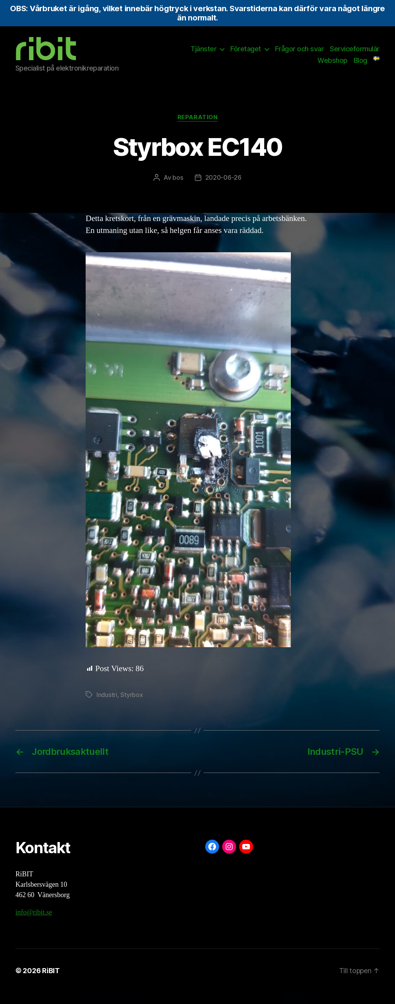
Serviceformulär (355, 55)
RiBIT (51, 982)
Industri (106, 706)
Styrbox (131, 706)
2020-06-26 (223, 189)
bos (177, 189)
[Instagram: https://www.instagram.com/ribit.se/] (229, 858)
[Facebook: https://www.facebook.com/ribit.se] (212, 858)
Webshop (332, 66)
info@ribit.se (33, 924)
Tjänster (203, 55)
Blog (360, 66)
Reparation (197, 128)
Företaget (245, 55)
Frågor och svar (299, 55)
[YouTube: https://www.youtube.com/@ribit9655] (246, 858)
